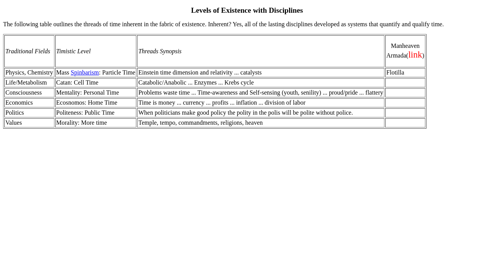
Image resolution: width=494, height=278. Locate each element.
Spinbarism (85, 72)
